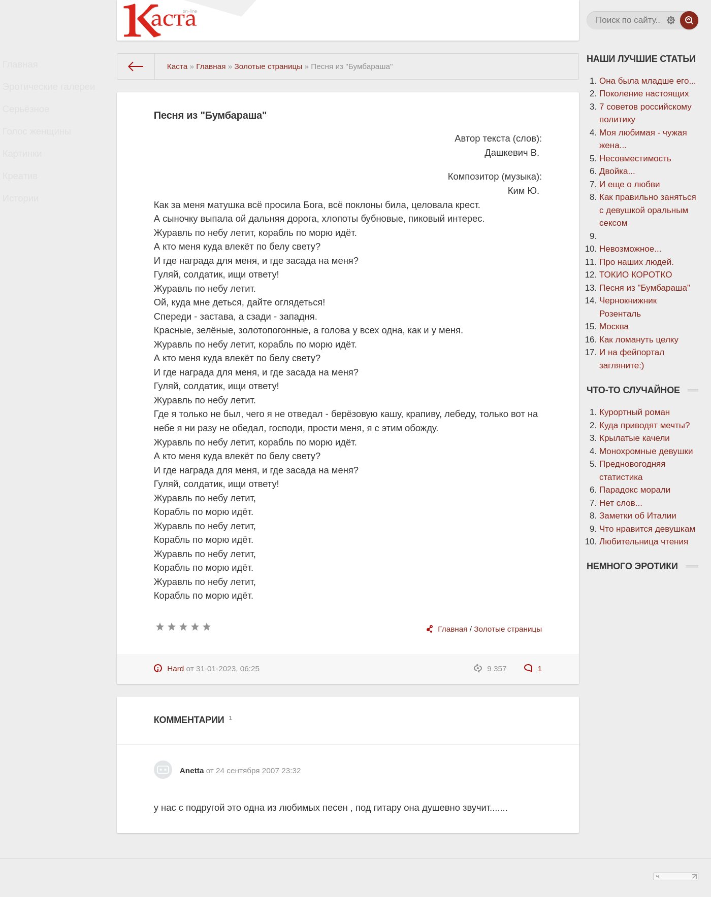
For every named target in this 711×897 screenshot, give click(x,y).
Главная (29, 67)
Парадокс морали (634, 490)
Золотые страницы (508, 629)
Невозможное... (630, 249)
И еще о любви (629, 184)
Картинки (31, 174)
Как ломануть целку (638, 339)
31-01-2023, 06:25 (228, 668)
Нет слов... (620, 503)
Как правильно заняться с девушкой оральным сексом (647, 210)
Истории (29, 228)
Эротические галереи (56, 93)
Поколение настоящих (644, 93)
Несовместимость (635, 158)
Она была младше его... (647, 81)
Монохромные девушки (646, 451)
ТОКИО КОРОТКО (635, 275)
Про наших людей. (636, 262)
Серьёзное (34, 120)
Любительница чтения (643, 541)
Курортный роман (634, 412)
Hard (175, 668)
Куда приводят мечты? (644, 425)
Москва (614, 326)
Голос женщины (44, 147)
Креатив (29, 201)
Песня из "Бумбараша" (644, 288)
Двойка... (617, 171)
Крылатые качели (634, 438)
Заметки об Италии (637, 516)
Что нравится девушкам (647, 529)
